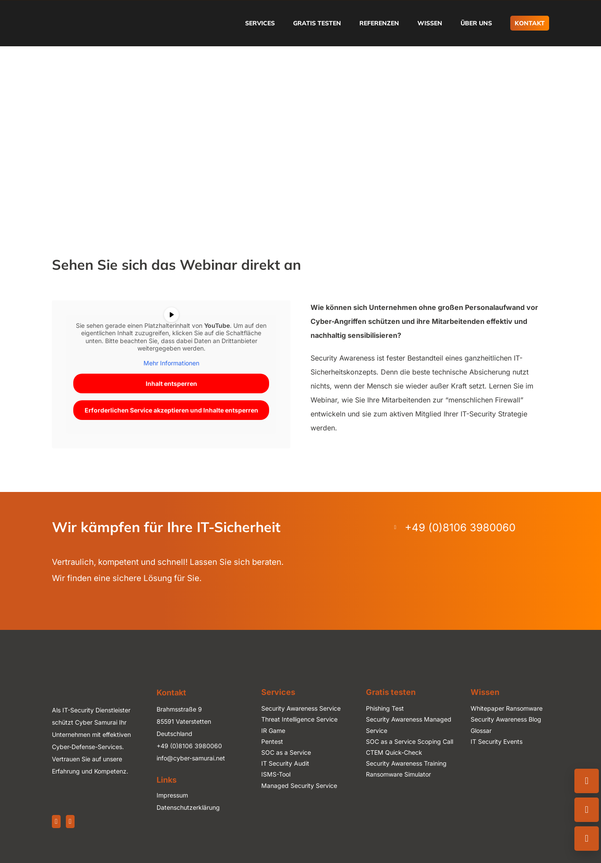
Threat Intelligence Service (299, 719)
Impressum (172, 795)
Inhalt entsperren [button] (171, 383)
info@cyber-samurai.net (191, 758)
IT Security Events (496, 741)
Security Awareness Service (301, 708)
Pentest (272, 741)
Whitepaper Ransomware (507, 708)
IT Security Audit (285, 763)
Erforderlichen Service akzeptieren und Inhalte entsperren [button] (171, 410)
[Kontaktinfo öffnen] (586, 781)
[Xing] (70, 821)
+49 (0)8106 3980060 (189, 746)
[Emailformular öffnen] (586, 810)
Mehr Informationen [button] (171, 362)
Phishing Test (385, 708)
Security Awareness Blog (506, 719)
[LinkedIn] (56, 821)
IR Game (273, 730)
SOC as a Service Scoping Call (409, 741)
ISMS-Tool (275, 774)
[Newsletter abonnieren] (586, 838)
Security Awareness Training (406, 763)
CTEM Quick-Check (394, 752)
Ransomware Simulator (398, 774)
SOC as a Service (286, 752)
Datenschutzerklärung (188, 807)
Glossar (481, 730)
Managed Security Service (299, 785)
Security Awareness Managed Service (408, 724)
